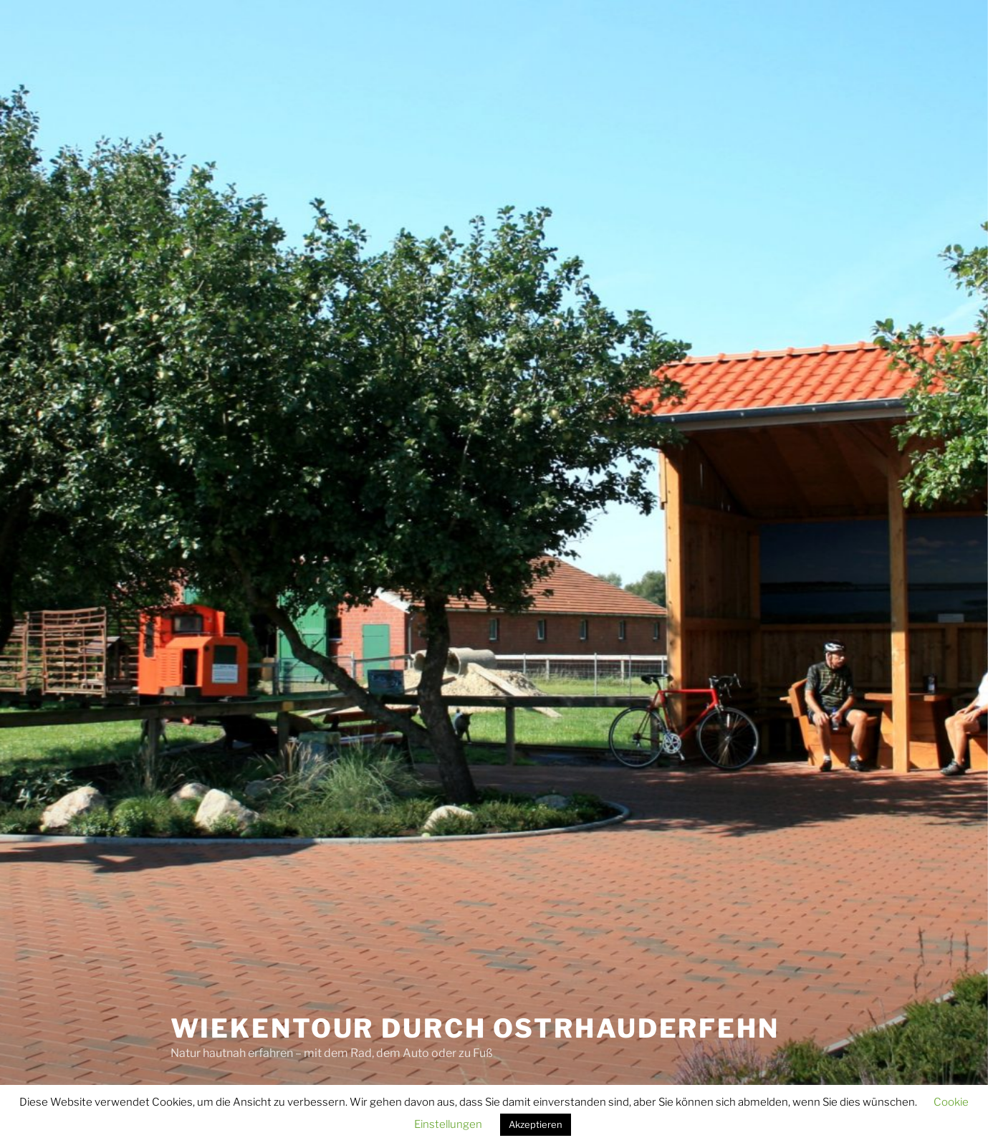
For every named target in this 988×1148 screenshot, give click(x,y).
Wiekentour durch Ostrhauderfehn (475, 1028)
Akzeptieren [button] (535, 1124)
